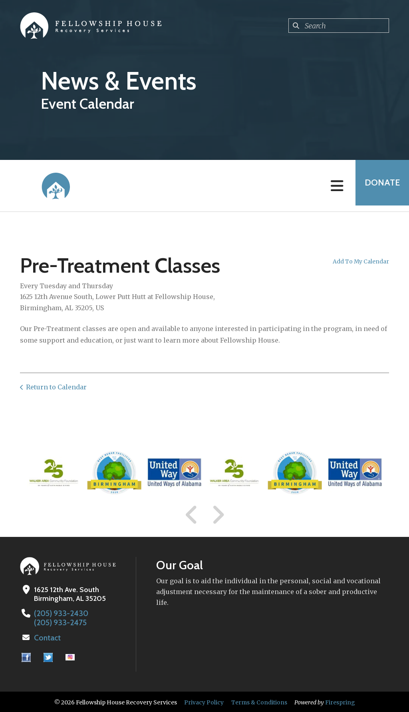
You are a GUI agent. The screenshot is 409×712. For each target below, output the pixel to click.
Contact (47, 636)
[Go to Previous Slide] (191, 515)
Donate (379, 185)
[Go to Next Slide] (217, 515)
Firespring (340, 701)
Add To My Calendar (361, 261)
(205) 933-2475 (58, 622)
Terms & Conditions (259, 701)
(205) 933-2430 (59, 613)
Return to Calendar (56, 387)
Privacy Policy (204, 701)
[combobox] (338, 25)
